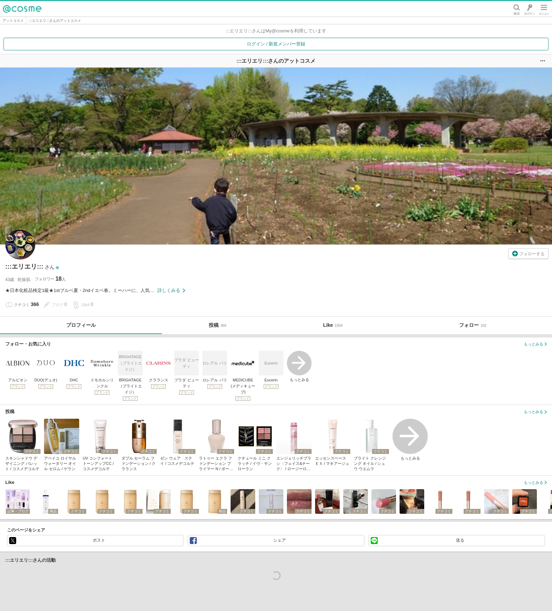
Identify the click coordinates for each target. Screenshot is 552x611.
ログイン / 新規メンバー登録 (276, 43)
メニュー (544, 9)
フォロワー (50, 279)
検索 (516, 9)
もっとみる (299, 366)
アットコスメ (13, 21)
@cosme (22, 9)
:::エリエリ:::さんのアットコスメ (55, 21)
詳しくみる (171, 290)
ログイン (529, 9)
